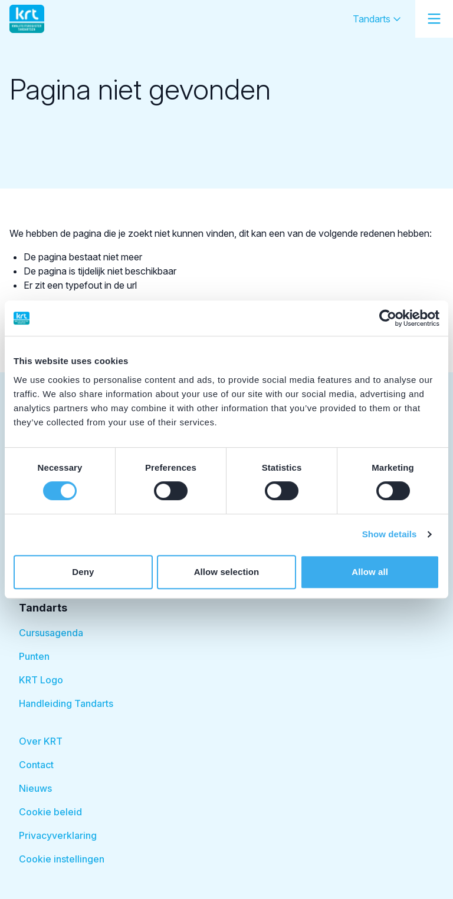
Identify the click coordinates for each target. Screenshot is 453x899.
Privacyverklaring (58, 835)
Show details (389, 534)
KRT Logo (41, 680)
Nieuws (35, 788)
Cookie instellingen (61, 859)
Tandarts (377, 19)
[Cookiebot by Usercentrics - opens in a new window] (387, 318)
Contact (36, 765)
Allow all (370, 572)
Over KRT (41, 741)
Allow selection (227, 572)
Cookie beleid (50, 812)
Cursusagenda (51, 633)
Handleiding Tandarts (66, 703)
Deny (83, 572)
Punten (34, 656)
